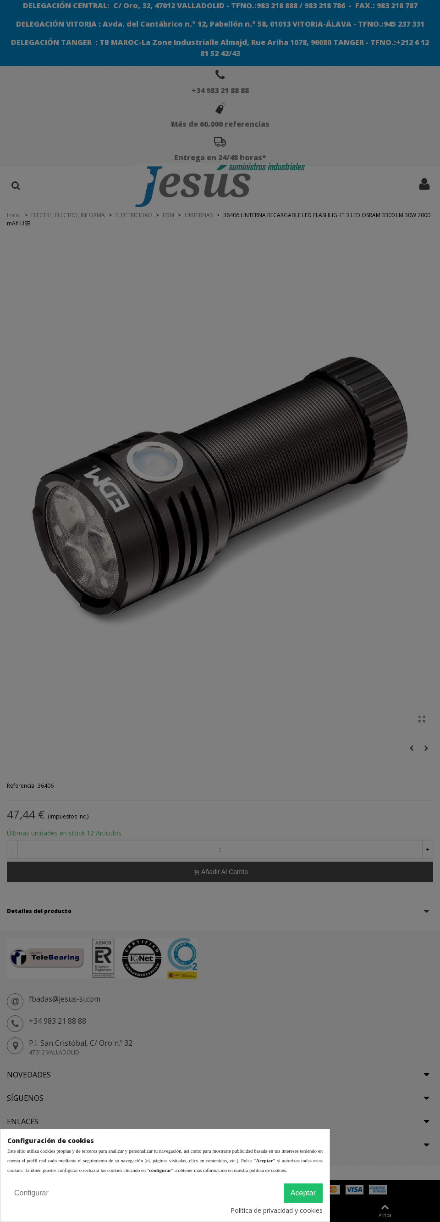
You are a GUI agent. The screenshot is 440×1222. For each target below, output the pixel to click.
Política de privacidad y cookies (277, 1210)
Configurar (31, 1193)
